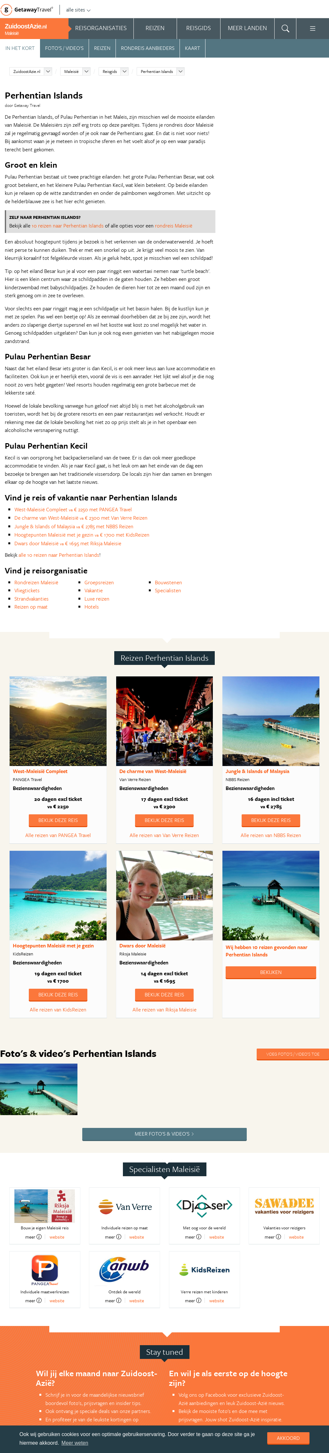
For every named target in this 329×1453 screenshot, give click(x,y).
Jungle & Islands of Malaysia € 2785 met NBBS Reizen (73, 526)
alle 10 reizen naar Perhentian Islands (59, 555)
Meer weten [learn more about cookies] (74, 1443)
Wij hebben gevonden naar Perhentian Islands (267, 950)
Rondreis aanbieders (147, 48)
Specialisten (168, 590)
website (57, 1236)
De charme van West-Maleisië (152, 771)
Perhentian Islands (157, 71)
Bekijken (271, 972)
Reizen (102, 48)
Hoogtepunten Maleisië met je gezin (53, 945)
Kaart (192, 48)
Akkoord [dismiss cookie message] (288, 1438)
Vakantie (93, 590)
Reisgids (110, 71)
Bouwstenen (168, 582)
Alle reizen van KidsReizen (58, 1009)
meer (33, 1236)
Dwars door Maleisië (142, 945)
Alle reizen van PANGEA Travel (58, 835)
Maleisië (71, 71)
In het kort (20, 48)
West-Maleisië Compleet (40, 771)
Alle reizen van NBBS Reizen (271, 835)
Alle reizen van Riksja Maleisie (164, 1009)
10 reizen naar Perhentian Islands (68, 225)
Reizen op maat (31, 607)
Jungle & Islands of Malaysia (257, 771)
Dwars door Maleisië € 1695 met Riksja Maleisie (67, 543)
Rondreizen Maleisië (36, 582)
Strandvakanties (31, 599)
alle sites (78, 9)
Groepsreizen (99, 582)
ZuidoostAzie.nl (26, 71)
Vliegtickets (27, 590)
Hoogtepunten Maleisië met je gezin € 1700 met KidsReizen (81, 535)
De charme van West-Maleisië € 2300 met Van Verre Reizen (81, 518)
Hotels (91, 607)
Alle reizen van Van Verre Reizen (164, 835)
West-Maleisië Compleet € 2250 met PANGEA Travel (73, 509)
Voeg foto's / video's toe (292, 1053)
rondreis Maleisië (173, 225)
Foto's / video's (64, 48)
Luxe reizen (96, 599)
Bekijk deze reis (58, 820)
